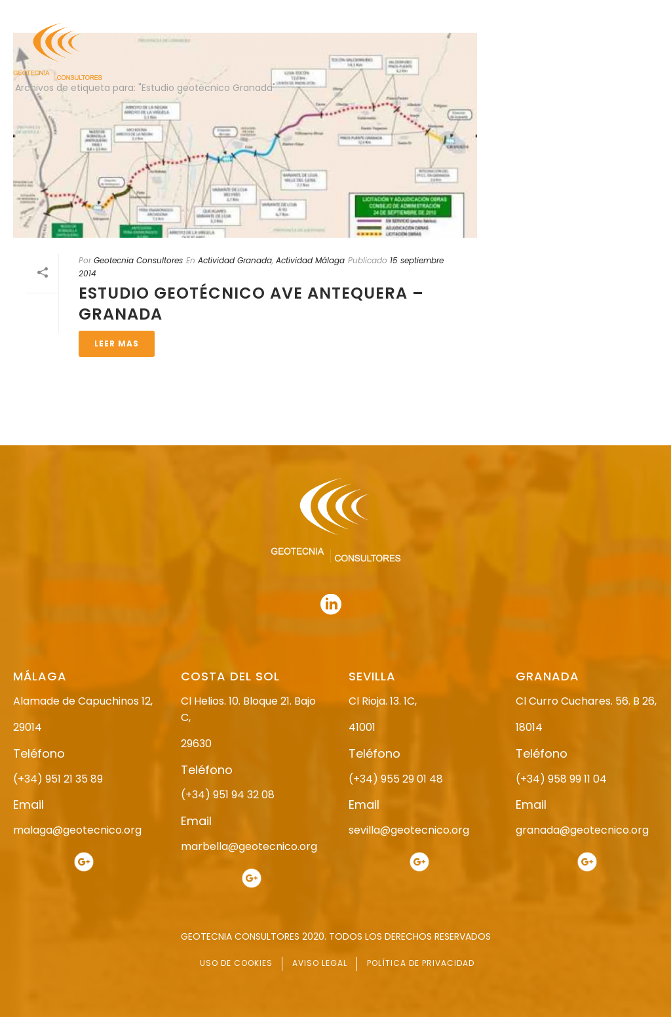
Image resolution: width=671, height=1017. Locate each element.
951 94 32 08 (629, 11)
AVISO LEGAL (319, 963)
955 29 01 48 (308, 11)
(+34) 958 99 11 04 (561, 778)
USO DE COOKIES (236, 963)
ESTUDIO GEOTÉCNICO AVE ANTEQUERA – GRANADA (251, 303)
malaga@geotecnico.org (77, 830)
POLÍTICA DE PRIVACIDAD (420, 963)
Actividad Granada (235, 260)
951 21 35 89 (520, 11)
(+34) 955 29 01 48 (396, 778)
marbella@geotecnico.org (249, 846)
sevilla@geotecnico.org (409, 830)
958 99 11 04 (418, 11)
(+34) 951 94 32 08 (228, 794)
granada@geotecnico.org (582, 830)
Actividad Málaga (310, 260)
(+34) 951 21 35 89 (58, 778)
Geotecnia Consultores (138, 260)
